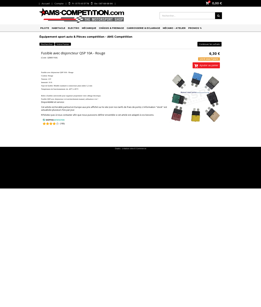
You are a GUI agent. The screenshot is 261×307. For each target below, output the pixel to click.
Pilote (44, 28)
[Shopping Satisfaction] (53, 120)
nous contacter (64, 114)
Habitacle (58, 28)
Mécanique (89, 28)
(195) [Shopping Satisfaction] (62, 123)
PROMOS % (195, 28)
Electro (73, 28)
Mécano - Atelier (174, 28)
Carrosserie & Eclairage (143, 28)
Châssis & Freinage (111, 28)
